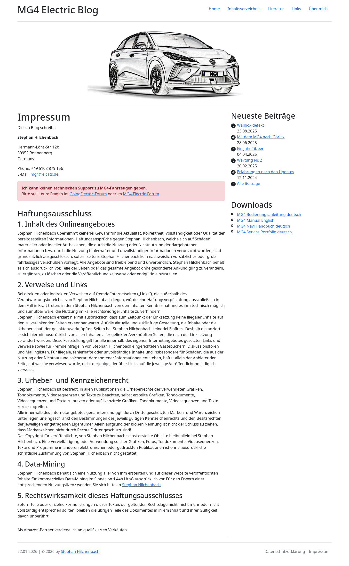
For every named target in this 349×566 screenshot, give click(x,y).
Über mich (318, 8)
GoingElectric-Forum (88, 194)
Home (214, 8)
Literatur (276, 8)
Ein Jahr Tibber (250, 148)
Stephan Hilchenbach (141, 484)
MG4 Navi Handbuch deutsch (263, 226)
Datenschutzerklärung (284, 551)
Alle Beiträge (248, 183)
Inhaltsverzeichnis (244, 8)
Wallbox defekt (250, 125)
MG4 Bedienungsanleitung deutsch (269, 214)
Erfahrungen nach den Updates (265, 171)
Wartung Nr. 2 (249, 160)
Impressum (319, 551)
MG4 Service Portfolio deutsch (264, 232)
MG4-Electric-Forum (141, 194)
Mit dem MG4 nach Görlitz (261, 136)
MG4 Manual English (255, 220)
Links (296, 8)
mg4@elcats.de (44, 174)
